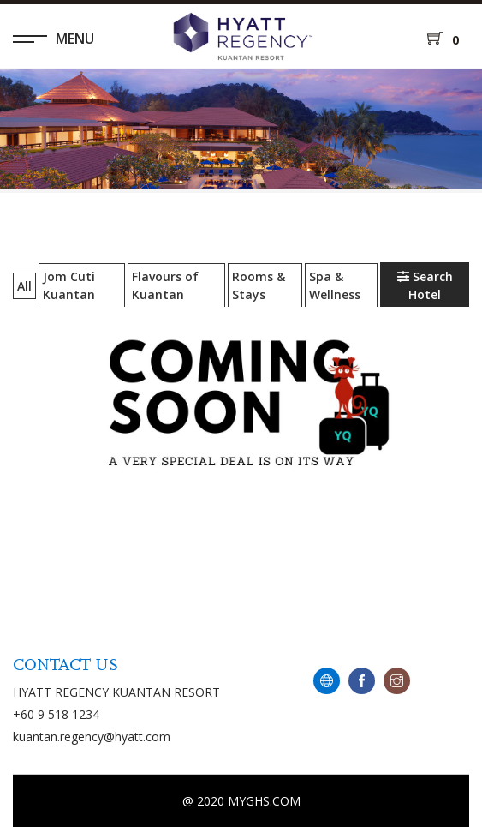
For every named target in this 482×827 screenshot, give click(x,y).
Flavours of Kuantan (165, 285)
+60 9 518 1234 (56, 714)
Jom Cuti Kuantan (69, 285)
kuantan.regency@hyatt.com (91, 736)
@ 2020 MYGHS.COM (241, 801)
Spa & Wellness (334, 285)
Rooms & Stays (258, 285)
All (24, 286)
